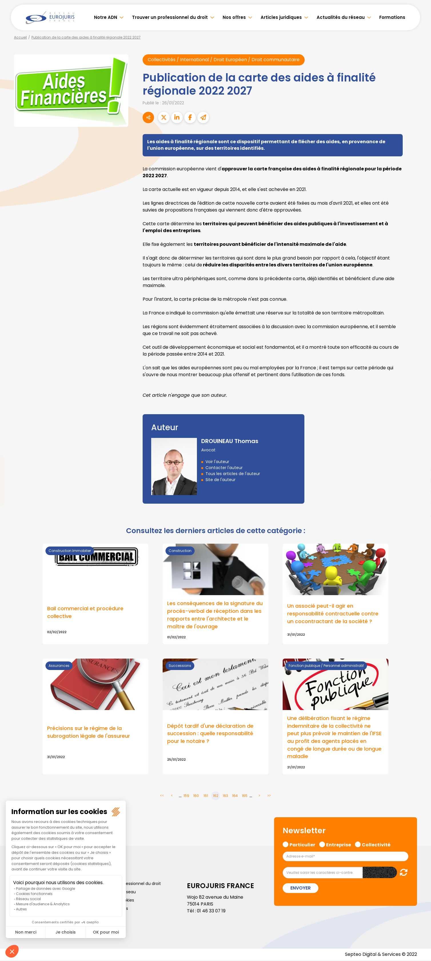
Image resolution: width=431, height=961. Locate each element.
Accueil (20, 37)
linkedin (419, 469)
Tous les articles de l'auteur (232, 474)
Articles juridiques (281, 17)
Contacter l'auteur (224, 468)
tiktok (419, 514)
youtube (419, 480)
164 (235, 796)
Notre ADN (105, 17)
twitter (419, 457)
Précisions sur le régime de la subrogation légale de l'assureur (88, 732)
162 (215, 796)
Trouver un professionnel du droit (170, 17)
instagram (419, 492)
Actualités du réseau (341, 17)
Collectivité (376, 845)
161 (205, 796)
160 (196, 796)
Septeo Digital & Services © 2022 (380, 955)
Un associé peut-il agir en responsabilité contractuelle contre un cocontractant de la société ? (332, 614)
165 (245, 796)
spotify (419, 503)
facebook (419, 446)
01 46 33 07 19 (212, 911)
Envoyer (300, 889)
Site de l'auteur (220, 480)
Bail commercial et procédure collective (85, 612)
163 (225, 796)
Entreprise (338, 845)
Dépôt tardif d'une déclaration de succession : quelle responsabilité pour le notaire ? (210, 734)
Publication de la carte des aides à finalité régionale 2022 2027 (86, 37)
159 (186, 796)
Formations (392, 17)
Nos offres (234, 17)
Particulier (302, 845)
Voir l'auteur (217, 462)
